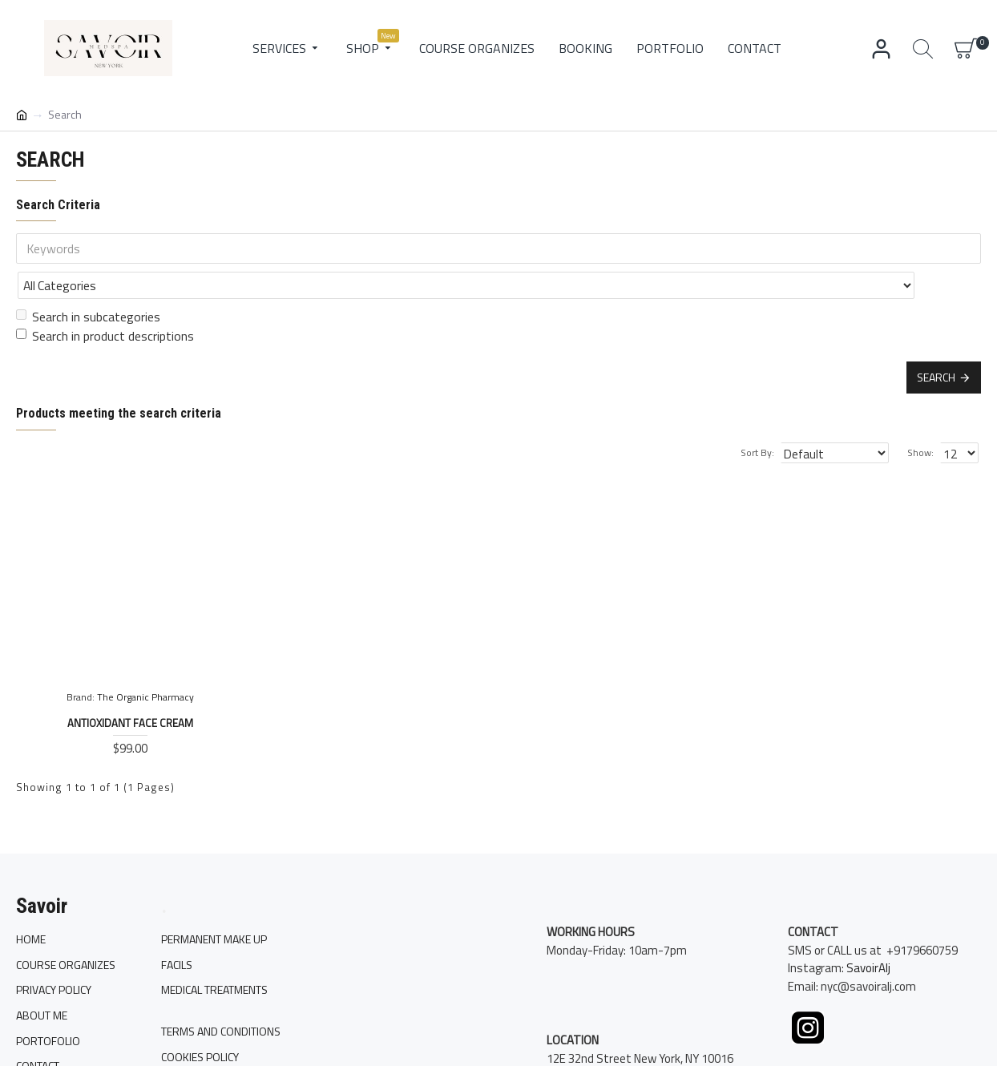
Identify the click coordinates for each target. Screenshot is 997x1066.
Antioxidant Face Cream (130, 688)
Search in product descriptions (105, 300)
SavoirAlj (868, 987)
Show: (925, 417)
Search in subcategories (88, 281)
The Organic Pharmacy (145, 662)
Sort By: (776, 417)
